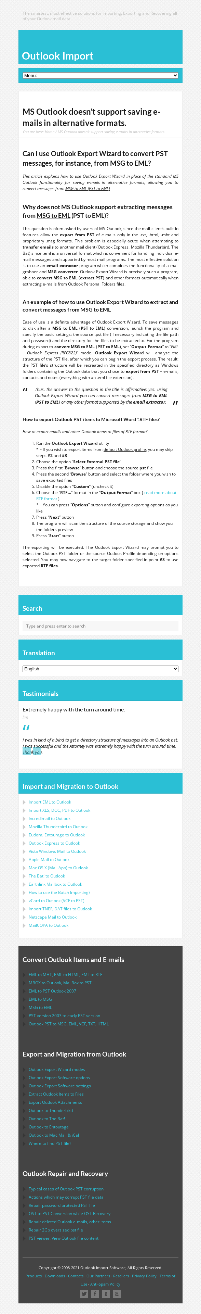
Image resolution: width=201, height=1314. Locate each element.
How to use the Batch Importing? (59, 892)
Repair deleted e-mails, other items (70, 1222)
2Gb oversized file (56, 1230)
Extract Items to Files (56, 1094)
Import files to (60, 909)
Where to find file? (50, 1143)
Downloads (55, 1275)
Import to (50, 802)
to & (54, 1135)
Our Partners (98, 1275)
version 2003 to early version (64, 1016)
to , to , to (65, 974)
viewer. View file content (63, 1238)
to (58, 827)
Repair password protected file (62, 1205)
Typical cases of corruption (66, 1189)
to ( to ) (56, 901)
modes (57, 1069)
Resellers (121, 1275)
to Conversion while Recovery (69, 1213)
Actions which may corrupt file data (66, 1197)
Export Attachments (55, 1102)
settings (60, 1086)
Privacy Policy (144, 1275)
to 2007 (52, 991)
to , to (60, 983)
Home (49, 131)
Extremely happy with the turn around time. (74, 709)
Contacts (75, 1275)
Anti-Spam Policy (105, 1284)
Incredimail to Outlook (49, 818)
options (59, 1078)
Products (34, 1275)
